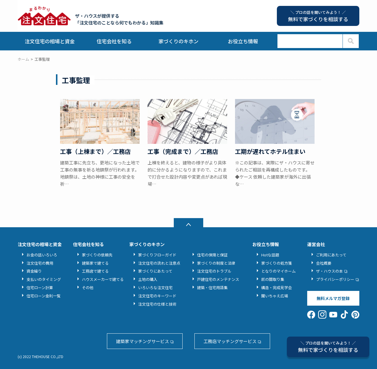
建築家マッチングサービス (142, 341)
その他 (87, 287)
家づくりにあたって (155, 271)
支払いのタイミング (44, 279)
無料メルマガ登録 (333, 298)
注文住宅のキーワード (157, 296)
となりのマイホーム (278, 271)
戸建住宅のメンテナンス (218, 279)
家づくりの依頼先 (97, 255)
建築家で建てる (95, 263)
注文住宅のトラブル (214, 271)
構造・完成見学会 (276, 287)
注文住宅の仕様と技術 (157, 304)
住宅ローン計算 (40, 287)
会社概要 (323, 263)
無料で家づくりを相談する (328, 346)
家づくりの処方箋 (276, 263)
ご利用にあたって (331, 255)
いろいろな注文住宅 (155, 287)
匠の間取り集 (272, 279)
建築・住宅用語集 (212, 287)
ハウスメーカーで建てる (103, 279)
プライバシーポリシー (335, 279)
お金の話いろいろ (42, 255)
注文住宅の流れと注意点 (159, 263)
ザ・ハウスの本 (329, 271)
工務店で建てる (95, 271)
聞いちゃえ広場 (274, 296)
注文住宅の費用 (40, 263)
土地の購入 (147, 279)
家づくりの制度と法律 (216, 263)
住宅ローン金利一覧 (44, 296)
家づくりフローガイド (157, 255)
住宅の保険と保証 (212, 255)
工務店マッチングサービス (230, 341)
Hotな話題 (270, 255)
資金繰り (34, 271)
